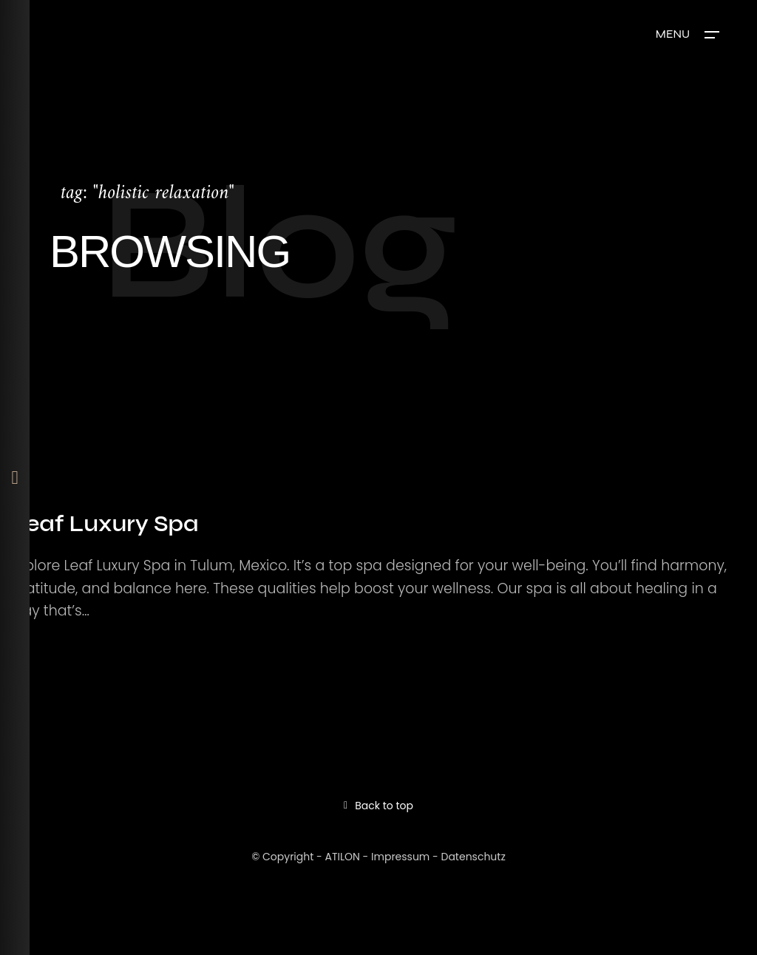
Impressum (400, 856)
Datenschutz (473, 856)
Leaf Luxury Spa (104, 523)
